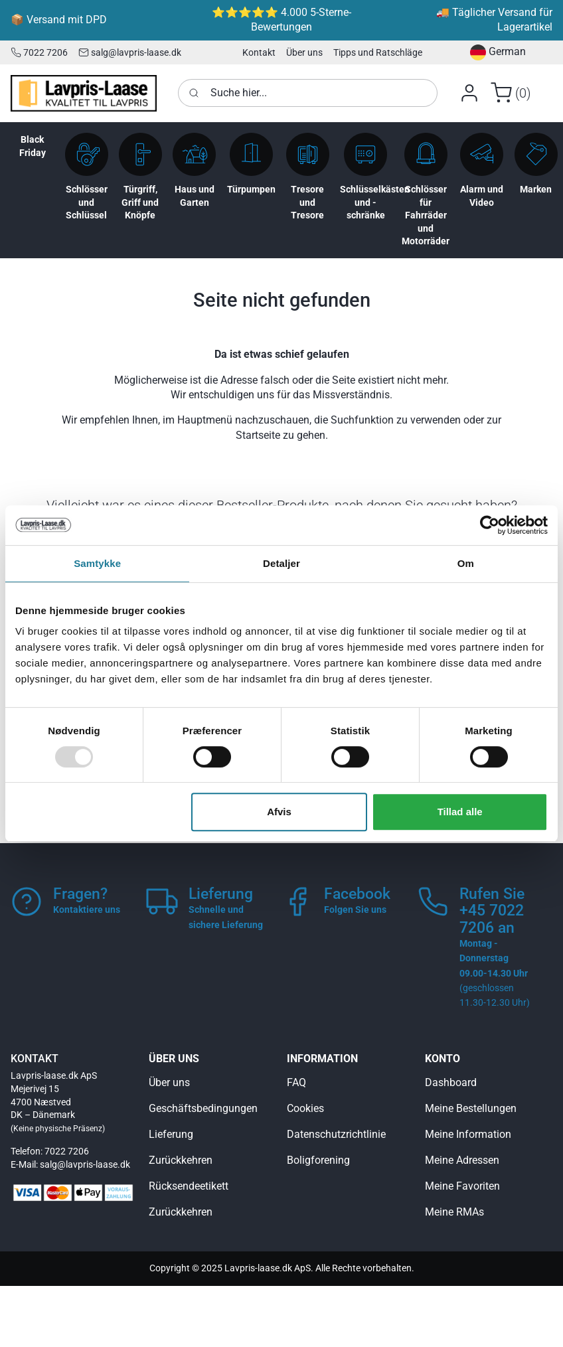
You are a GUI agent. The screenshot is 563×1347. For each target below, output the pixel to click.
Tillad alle (460, 811)
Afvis (279, 811)
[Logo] (84, 93)
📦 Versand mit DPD (59, 19)
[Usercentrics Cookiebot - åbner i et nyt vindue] (490, 525)
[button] (469, 93)
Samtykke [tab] (97, 563)
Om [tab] (465, 563)
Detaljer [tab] (281, 563)
